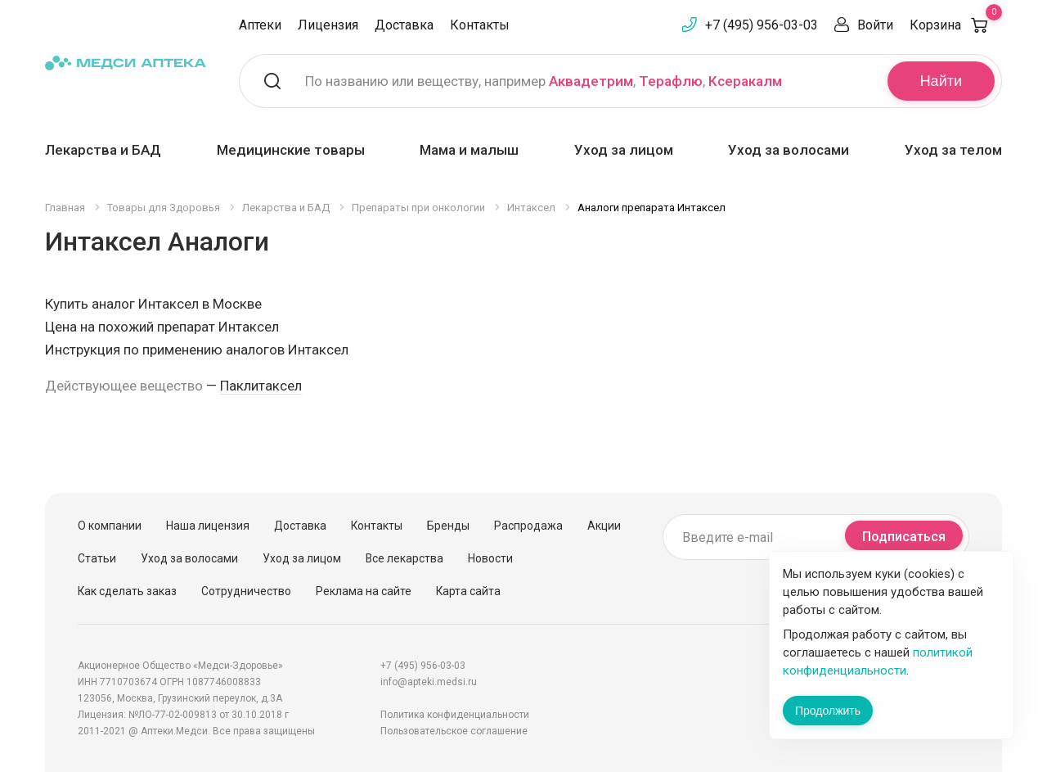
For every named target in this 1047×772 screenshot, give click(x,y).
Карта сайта (468, 591)
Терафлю (671, 81)
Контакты (480, 25)
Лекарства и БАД (103, 150)
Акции (604, 525)
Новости (490, 558)
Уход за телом (953, 150)
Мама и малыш (469, 150)
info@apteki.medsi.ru (428, 682)
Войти (875, 25)
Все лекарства (404, 558)
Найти (941, 81)
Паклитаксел (261, 385)
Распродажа (528, 525)
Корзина (956, 25)
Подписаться (904, 536)
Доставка (404, 25)
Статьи (97, 558)
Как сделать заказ (127, 591)
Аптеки (260, 25)
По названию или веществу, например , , (543, 81)
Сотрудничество (246, 591)
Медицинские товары (291, 150)
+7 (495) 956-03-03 (761, 25)
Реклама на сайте (363, 591)
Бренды (448, 525)
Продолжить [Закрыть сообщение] (828, 710)
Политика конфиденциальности (454, 714)
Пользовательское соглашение (454, 731)
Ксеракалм (745, 81)
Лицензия (328, 25)
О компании (110, 525)
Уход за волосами (788, 150)
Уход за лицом (623, 150)
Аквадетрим (591, 81)
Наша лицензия (207, 525)
